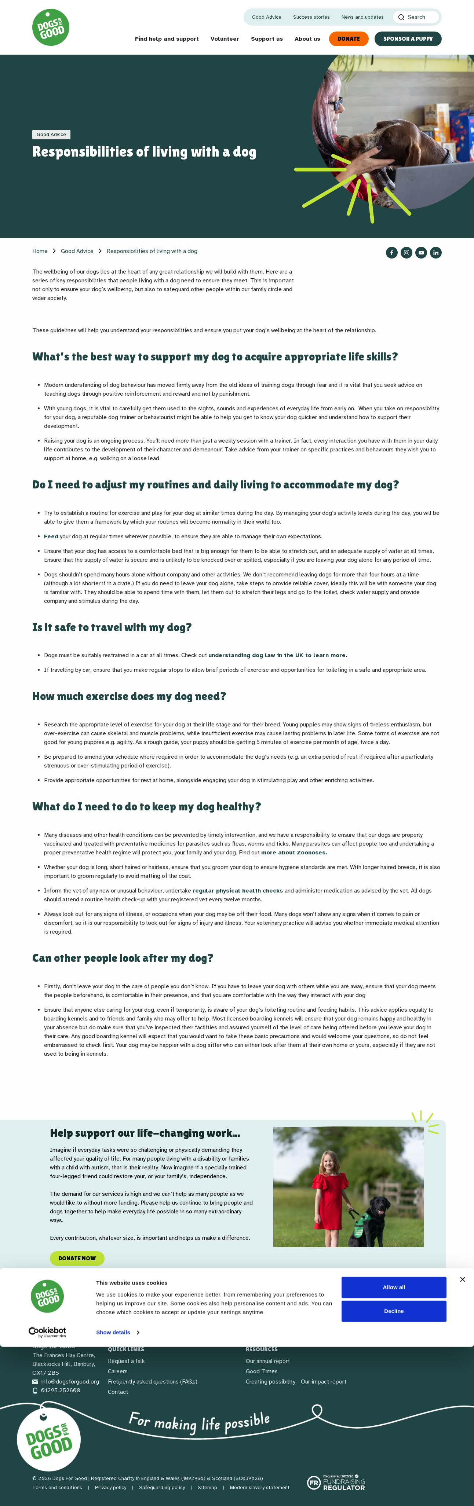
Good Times (262, 1371)
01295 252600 (56, 1390)
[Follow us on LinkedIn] (436, 253)
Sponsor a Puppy (408, 38)
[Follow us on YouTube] (421, 253)
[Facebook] (39, 1316)
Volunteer (225, 39)
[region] (237, 1187)
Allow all (394, 1446)
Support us (267, 39)
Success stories (311, 17)
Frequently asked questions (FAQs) (152, 1381)
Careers (118, 1371)
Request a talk (126, 1361)
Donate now (77, 1258)
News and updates (363, 17)
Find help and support (167, 39)
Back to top (415, 1316)
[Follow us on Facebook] (392, 253)
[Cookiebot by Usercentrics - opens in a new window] (47, 1491)
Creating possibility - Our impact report (296, 1381)
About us (307, 39)
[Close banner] (462, 1438)
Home (40, 251)
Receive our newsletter (237, 1316)
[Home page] (50, 27)
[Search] (416, 17)
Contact (118, 1392)
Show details (113, 1491)
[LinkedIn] (92, 1316)
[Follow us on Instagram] (406, 253)
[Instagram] (57, 1316)
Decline (394, 1470)
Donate (349, 38)
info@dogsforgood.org (65, 1381)
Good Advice (266, 17)
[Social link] (75, 1316)
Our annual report (268, 1361)
